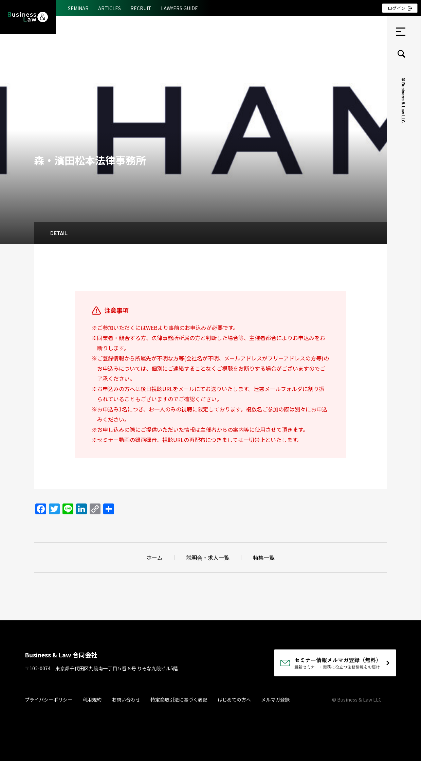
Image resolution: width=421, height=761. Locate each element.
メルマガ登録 (275, 699)
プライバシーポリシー (48, 699)
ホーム (154, 557)
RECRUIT (140, 8)
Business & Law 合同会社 (61, 654)
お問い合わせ (126, 699)
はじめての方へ (234, 699)
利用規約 (92, 699)
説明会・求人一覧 (208, 557)
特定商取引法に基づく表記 (178, 699)
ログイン (396, 8)
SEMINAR (78, 8)
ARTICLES (109, 8)
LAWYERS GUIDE (179, 8)
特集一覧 (264, 557)
